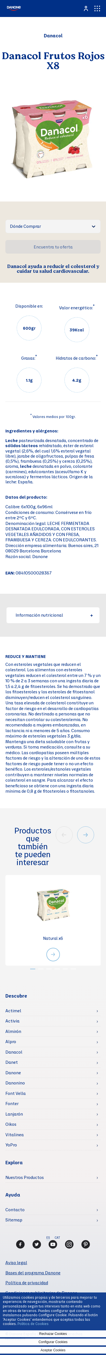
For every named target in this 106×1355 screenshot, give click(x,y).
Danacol (13, 1052)
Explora (14, 1162)
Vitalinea (14, 1134)
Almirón (13, 1031)
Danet (11, 1062)
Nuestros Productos (24, 1177)
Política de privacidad (26, 1282)
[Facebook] (20, 1244)
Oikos (10, 1124)
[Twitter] (37, 1244)
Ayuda (12, 1195)
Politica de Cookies (33, 1323)
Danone (13, 1072)
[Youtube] (53, 1244)
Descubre (16, 996)
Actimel (13, 1010)
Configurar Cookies (53, 1342)
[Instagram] (69, 1244)
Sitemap (13, 1220)
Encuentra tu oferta (53, 247)
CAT (57, 1238)
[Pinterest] (85, 1244)
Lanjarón (14, 1114)
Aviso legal (16, 1262)
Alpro (10, 1041)
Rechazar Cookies (53, 1334)
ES (48, 1238)
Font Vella (15, 1093)
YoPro (11, 1145)
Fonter (12, 1103)
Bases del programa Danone (32, 1272)
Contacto (15, 1209)
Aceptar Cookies (52, 1350)
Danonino (15, 1083)
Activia (12, 1021)
